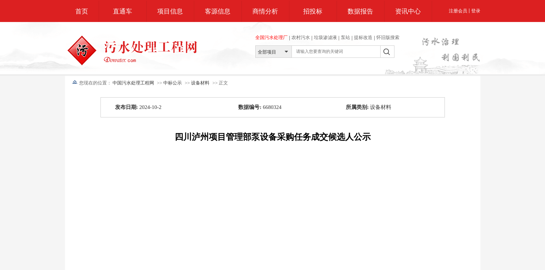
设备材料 (200, 83)
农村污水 (300, 37)
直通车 (122, 11)
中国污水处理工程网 (133, 83)
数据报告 (360, 11)
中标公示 (172, 83)
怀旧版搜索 (387, 37)
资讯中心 (408, 11)
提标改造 (363, 37)
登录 (475, 11)
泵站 (345, 37)
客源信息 (217, 11)
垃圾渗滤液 (325, 37)
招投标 (312, 11)
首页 (81, 11)
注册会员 (458, 11)
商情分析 (265, 11)
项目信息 (170, 11)
